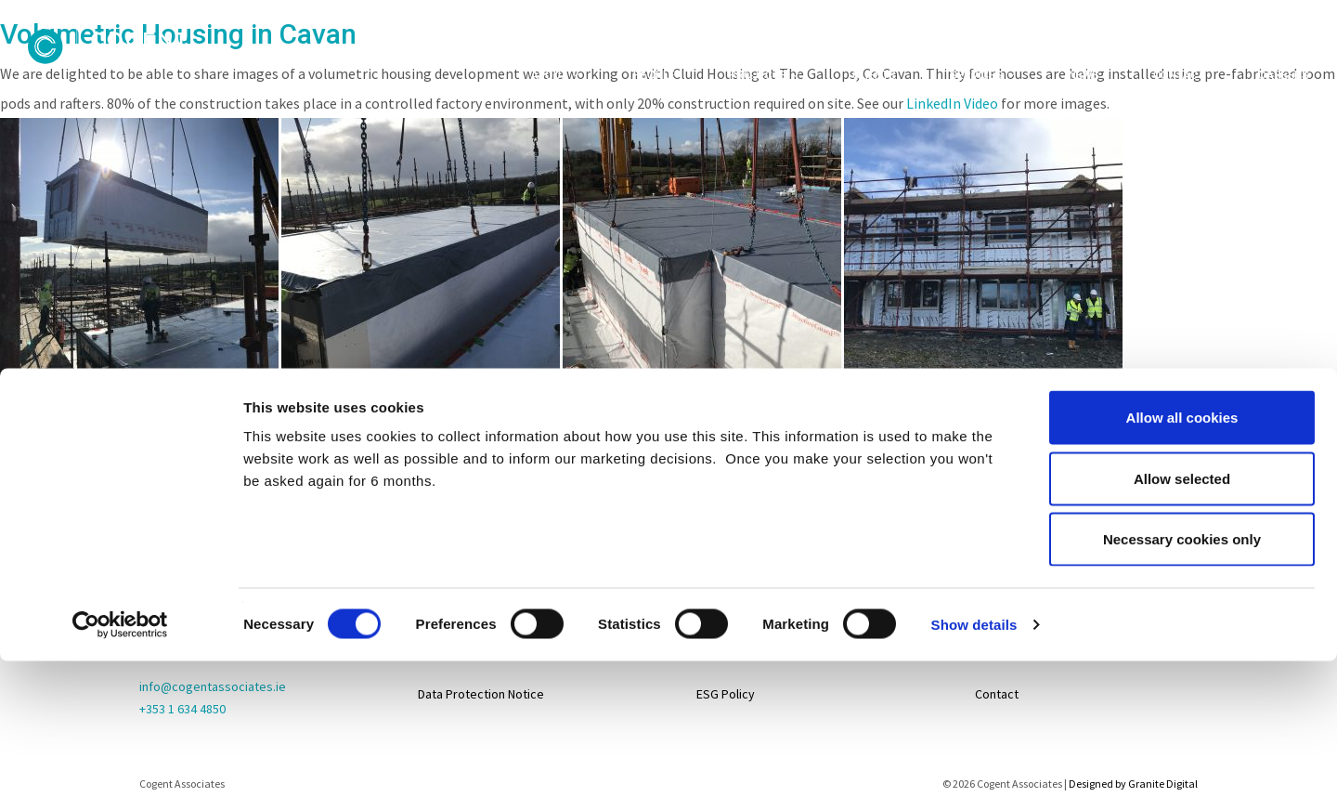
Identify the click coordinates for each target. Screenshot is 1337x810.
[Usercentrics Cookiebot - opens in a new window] (120, 481)
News (1084, 75)
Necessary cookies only (1182, 395)
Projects (757, 75)
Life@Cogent (1011, 601)
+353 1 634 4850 (182, 708)
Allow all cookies (1182, 273)
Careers (1283, 75)
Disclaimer (446, 647)
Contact (1178, 75)
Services (976, 75)
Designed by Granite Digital (1133, 783)
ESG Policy (725, 694)
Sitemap (441, 554)
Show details (974, 481)
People (654, 75)
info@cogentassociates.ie (212, 686)
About (548, 75)
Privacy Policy (456, 601)
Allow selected (1182, 335)
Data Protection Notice (481, 694)
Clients (874, 75)
